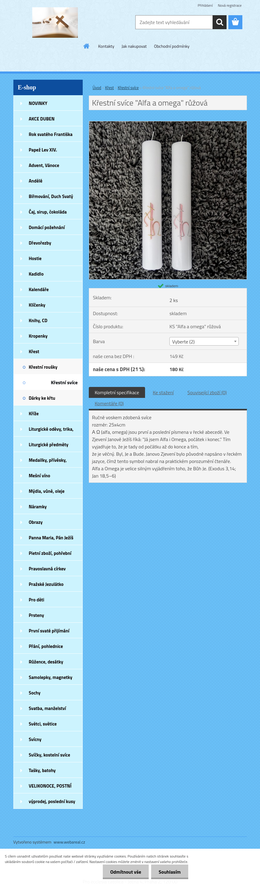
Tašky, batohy (42, 770)
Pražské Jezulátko (46, 584)
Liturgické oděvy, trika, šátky (51, 431)
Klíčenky (37, 304)
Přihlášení (205, 5)
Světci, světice (43, 723)
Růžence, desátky (46, 661)
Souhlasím (169, 871)
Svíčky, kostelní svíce (49, 754)
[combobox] (204, 341)
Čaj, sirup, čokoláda (48, 211)
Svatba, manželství (47, 708)
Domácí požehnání (47, 227)
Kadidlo (36, 273)
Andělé (36, 180)
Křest (34, 351)
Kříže (34, 413)
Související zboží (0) (207, 392)
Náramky (38, 506)
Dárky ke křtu (42, 398)
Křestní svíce (64, 382)
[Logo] (55, 22)
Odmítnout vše (125, 871)
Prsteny (36, 615)
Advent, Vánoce (44, 165)
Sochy (35, 692)
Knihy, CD (38, 320)
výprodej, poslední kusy (52, 801)
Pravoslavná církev (47, 568)
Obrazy (36, 522)
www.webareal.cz (69, 842)
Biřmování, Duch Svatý (51, 196)
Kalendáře (39, 289)
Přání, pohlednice (46, 646)
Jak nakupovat (134, 46)
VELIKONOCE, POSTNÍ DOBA (50, 787)
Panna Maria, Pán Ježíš (51, 537)
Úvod (97, 88)
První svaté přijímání (49, 630)
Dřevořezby (40, 242)
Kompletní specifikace (117, 392)
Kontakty (106, 46)
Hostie (35, 258)
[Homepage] (86, 46)
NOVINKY (38, 103)
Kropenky (38, 335)
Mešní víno (39, 475)
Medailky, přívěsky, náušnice (48, 462)
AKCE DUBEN (42, 118)
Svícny (35, 739)
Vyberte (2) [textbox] (183, 341)
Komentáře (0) (109, 403)
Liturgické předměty (48, 444)
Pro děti (36, 599)
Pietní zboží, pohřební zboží (50, 555)
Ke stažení (163, 392)
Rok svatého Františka (51, 134)
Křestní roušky (43, 367)
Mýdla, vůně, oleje (47, 491)
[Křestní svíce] (168, 123)
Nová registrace (229, 5)
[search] (220, 22)
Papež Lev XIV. (43, 149)
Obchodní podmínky (172, 46)
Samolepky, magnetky (50, 677)
